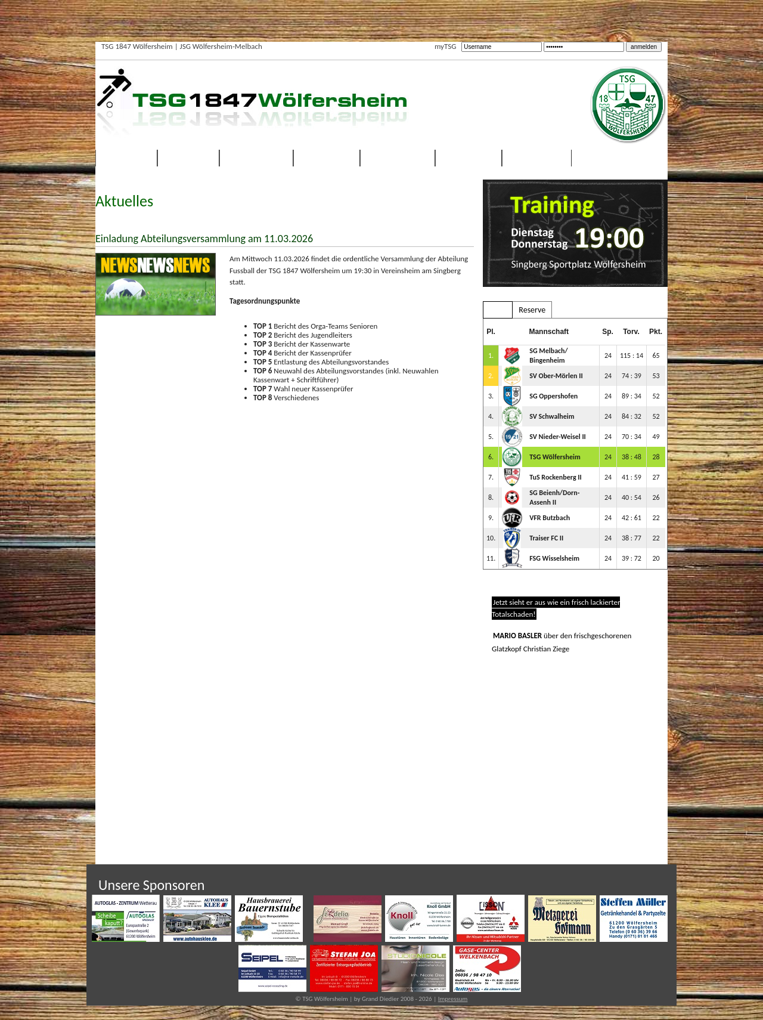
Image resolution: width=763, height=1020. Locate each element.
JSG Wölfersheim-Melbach (221, 46)
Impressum (453, 999)
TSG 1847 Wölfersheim (137, 46)
